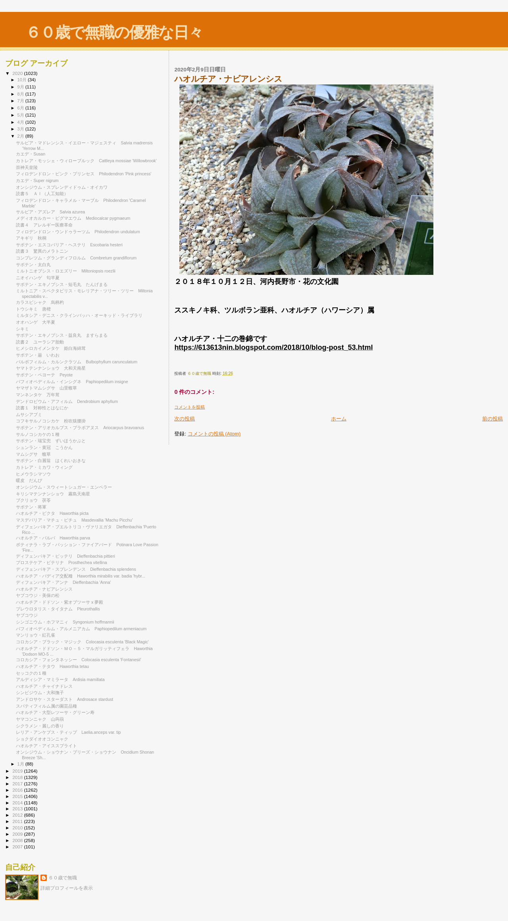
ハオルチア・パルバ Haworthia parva (53, 537)
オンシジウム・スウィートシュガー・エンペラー (66, 487)
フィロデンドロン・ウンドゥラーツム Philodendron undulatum (78, 231)
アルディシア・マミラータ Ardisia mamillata (60, 679)
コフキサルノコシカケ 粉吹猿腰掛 (51, 420)
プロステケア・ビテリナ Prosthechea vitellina (61, 562)
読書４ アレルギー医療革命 (44, 225)
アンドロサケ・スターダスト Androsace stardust (66, 699)
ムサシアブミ (29, 414)
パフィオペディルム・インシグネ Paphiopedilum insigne (72, 381)
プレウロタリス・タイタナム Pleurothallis (58, 608)
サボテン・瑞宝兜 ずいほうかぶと (51, 440)
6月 (21, 108)
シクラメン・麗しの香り (40, 725)
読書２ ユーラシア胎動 (40, 342)
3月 (21, 129)
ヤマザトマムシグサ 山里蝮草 (46, 388)
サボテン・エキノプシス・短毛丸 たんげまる (62, 284)
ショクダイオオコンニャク (42, 739)
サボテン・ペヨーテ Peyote (44, 374)
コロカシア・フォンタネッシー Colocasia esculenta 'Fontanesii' (78, 659)
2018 (18, 777)
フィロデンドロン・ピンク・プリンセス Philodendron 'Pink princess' (83, 173)
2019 (18, 770)
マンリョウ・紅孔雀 (35, 635)
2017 (18, 783)
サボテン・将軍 (31, 507)
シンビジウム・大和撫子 (40, 692)
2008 (18, 840)
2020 (18, 73)
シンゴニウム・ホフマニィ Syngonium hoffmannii (65, 622)
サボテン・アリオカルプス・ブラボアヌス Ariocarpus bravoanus (80, 427)
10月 (22, 79)
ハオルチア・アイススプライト (48, 745)
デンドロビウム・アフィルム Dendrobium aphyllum (67, 401)
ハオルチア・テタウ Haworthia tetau (52, 666)
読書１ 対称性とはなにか (42, 407)
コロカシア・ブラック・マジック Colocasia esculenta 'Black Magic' (82, 641)
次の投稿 (184, 419)
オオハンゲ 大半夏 (35, 322)
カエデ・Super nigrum (37, 180)
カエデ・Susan (30, 154)
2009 (18, 834)
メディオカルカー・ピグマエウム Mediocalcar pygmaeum (73, 218)
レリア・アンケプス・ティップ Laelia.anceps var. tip (68, 732)
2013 (18, 808)
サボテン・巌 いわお (38, 355)
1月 (21, 764)
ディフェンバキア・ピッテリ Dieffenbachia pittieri (65, 556)
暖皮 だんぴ (29, 480)
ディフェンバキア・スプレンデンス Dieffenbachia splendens (76, 569)
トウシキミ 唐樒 (33, 309)
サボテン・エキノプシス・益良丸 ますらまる (62, 335)
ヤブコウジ (27, 615)
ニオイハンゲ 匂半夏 (38, 277)
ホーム (338, 419)
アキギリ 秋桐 (31, 238)
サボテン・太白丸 (35, 264)
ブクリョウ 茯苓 (33, 500)
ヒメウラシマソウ (33, 474)
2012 (18, 814)
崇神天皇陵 (27, 167)
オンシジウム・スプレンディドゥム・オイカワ (64, 187)
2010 (18, 827)
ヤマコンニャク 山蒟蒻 (40, 719)
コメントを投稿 (189, 407)
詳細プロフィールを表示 (66, 888)
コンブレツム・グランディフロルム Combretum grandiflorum (76, 257)
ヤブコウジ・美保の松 (38, 595)
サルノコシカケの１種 (38, 434)
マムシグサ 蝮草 (33, 454)
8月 (21, 94)
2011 (18, 821)
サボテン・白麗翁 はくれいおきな (51, 460)
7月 (21, 100)
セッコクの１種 (31, 673)
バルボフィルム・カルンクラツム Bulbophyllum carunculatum (76, 361)
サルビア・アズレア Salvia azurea (50, 211)
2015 (18, 796)
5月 (21, 115)
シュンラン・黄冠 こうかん (44, 447)
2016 (18, 789)
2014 (18, 802)
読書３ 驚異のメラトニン (42, 251)
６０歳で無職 (62, 878)
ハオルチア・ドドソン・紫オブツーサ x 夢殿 (59, 602)
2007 (18, 846)
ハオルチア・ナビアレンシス (44, 589)
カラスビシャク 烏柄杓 (40, 302)
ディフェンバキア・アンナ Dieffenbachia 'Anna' (63, 582)
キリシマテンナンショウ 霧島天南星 (53, 493)
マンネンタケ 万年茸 (38, 394)
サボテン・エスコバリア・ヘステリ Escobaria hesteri (69, 244)
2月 (21, 136)
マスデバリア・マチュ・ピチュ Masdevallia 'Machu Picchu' (74, 520)
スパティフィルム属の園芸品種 (46, 706)
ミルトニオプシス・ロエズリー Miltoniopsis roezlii (65, 271)
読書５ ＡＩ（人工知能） (42, 193)
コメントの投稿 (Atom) (214, 434)
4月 (21, 122)
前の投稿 (492, 419)
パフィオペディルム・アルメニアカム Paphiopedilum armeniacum (81, 628)
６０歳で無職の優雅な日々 (114, 32)
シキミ (22, 328)
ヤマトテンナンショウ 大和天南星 (51, 368)
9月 (21, 86)
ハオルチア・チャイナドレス (44, 686)
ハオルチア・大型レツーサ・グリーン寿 (55, 712)
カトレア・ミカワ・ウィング (46, 467)
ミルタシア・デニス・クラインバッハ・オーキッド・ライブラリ (79, 315)
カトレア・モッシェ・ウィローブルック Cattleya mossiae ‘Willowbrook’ (86, 160)
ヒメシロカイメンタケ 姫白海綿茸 (51, 348)
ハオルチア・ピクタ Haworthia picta (52, 513)
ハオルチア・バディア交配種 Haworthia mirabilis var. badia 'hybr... (80, 576)
